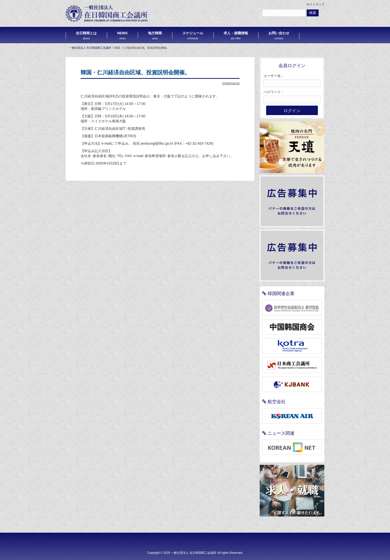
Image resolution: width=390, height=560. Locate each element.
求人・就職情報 (236, 35)
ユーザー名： (273, 76)
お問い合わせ (278, 35)
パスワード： (273, 92)
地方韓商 (155, 35)
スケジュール (192, 35)
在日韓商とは (86, 35)
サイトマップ (315, 4)
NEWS (122, 35)
